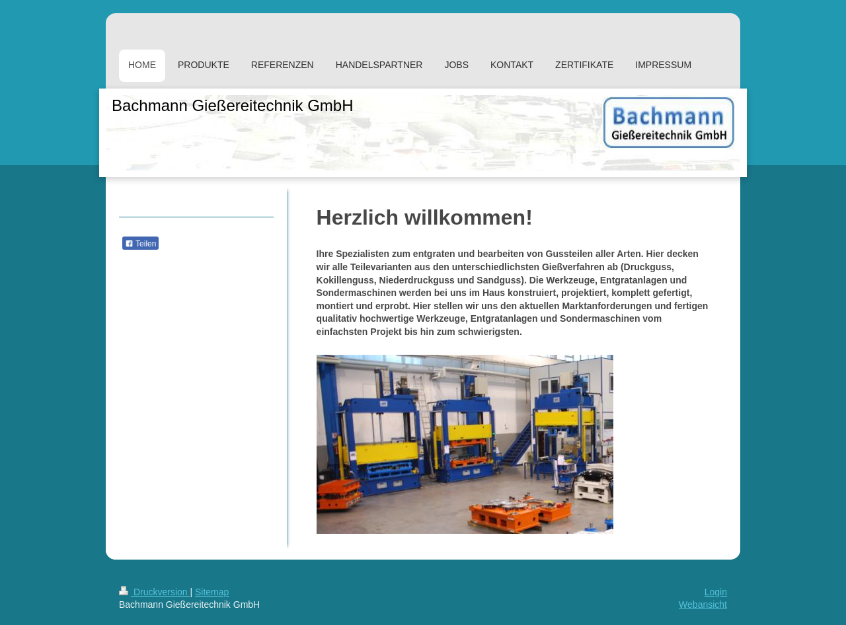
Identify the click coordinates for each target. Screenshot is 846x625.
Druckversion (154, 592)
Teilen (140, 243)
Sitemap (212, 592)
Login (716, 592)
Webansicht (703, 604)
